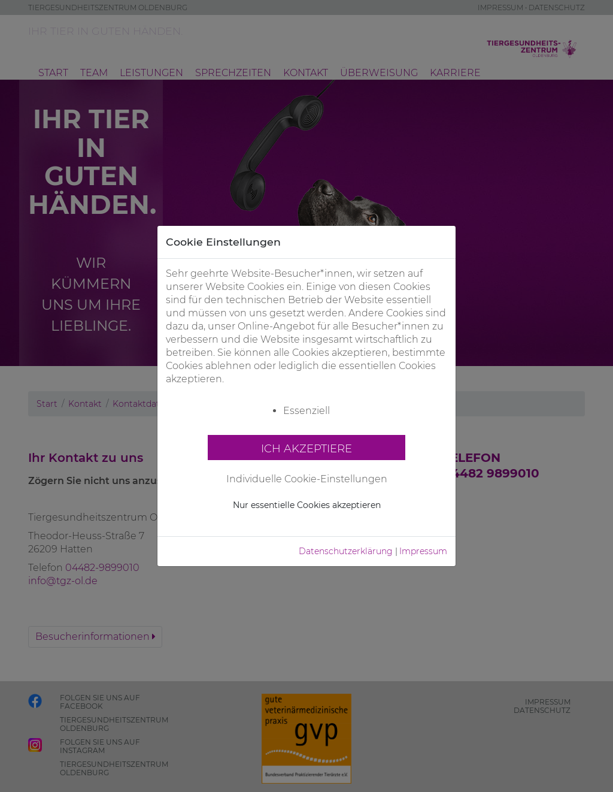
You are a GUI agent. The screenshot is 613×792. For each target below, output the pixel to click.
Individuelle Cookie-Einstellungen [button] (306, 479)
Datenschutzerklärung (346, 551)
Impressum (423, 551)
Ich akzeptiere (306, 448)
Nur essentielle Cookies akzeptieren (307, 505)
